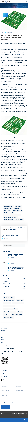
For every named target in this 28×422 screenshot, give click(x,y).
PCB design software (8, 206)
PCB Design (14, 281)
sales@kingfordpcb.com (9, 345)
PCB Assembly (7, 210)
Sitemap (18, 415)
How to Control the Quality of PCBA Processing (10, 236)
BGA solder (20, 311)
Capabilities (3, 332)
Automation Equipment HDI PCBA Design (12, 208)
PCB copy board (7, 303)
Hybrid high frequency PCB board (10, 308)
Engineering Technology (14, 278)
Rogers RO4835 (20, 300)
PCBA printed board (8, 212)
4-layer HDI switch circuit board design (12, 215)
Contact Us (3, 339)
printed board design (8, 219)
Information (3, 335)
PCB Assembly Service (14, 283)
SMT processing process (9, 306)
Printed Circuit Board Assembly (10, 217)
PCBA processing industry (9, 300)
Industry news (14, 288)
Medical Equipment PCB (18, 303)
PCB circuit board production (9, 311)
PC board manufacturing (17, 314)
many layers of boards (8, 317)
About (2, 337)
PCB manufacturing (14, 286)
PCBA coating (18, 206)
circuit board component (9, 297)
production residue (19, 219)
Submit (5, 407)
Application (3, 330)
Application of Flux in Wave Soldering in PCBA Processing (16, 228)
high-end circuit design (17, 210)
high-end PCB (6, 314)
